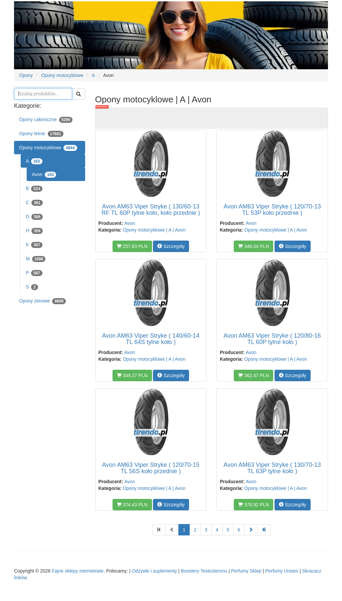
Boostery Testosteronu (204, 571)
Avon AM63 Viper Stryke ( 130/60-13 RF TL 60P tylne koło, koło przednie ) (151, 210)
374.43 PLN (132, 504)
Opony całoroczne (45, 120)
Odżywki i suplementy (154, 571)
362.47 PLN (253, 375)
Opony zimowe (42, 301)
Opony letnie (41, 134)
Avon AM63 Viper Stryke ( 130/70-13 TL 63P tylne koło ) (272, 468)
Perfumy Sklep (246, 571)
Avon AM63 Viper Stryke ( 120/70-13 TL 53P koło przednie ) (272, 210)
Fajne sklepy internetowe (78, 571)
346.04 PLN (253, 246)
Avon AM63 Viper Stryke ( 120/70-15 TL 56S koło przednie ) (151, 468)
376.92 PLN (253, 504)
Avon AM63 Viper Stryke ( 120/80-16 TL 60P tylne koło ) (272, 339)
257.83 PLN (132, 246)
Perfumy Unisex (281, 571)
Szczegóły (171, 246)
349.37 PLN (132, 375)
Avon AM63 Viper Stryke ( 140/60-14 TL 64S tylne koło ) (151, 339)
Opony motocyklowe (48, 148)
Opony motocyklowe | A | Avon (154, 230)
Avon (44, 175)
